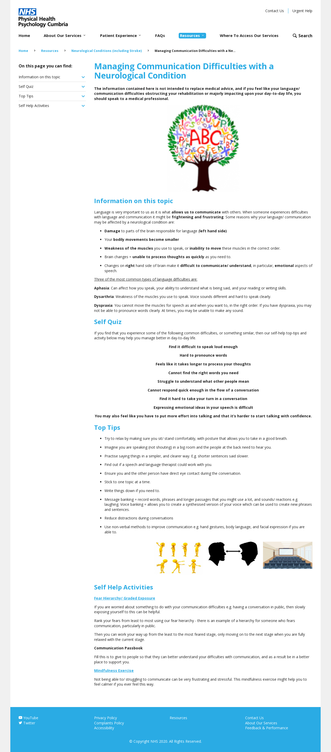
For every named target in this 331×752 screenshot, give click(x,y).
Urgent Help (302, 10)
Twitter (27, 722)
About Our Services (65, 35)
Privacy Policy (105, 717)
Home (24, 35)
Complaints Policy (109, 722)
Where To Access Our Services (249, 35)
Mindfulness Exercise (114, 670)
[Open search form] (302, 35)
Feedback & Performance (266, 727)
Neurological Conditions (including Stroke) (106, 51)
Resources (192, 35)
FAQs (160, 35)
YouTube (28, 717)
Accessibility (104, 727)
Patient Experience (121, 35)
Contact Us (274, 10)
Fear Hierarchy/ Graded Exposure (124, 598)
